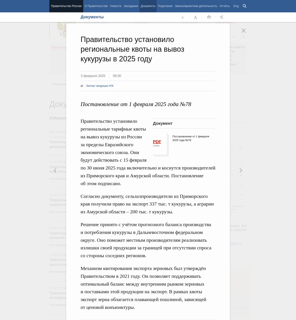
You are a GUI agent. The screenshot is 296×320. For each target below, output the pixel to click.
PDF (157, 141)
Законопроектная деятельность (196, 6)
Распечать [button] (209, 17)
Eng (236, 6)
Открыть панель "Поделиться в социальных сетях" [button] (222, 17)
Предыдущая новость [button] (241, 170)
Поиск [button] (245, 6)
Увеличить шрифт (196, 17)
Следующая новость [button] (55, 170)
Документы (148, 6)
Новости (115, 6)
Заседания (131, 6)
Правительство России (66, 6)
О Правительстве (96, 6)
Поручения (165, 6)
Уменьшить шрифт (183, 17)
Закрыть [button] (246, 33)
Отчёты (225, 6)
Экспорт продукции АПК (99, 85)
